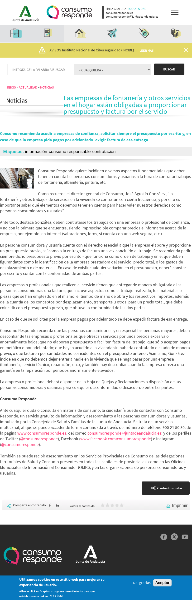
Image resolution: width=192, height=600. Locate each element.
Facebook (163, 536)
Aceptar (162, 584)
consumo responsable (70, 151)
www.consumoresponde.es (41, 433)
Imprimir (179, 505)
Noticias (47, 87)
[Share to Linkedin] (57, 505)
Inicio (11, 87)
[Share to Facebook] (50, 505)
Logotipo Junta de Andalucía (24, 12)
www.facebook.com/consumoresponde (115, 438)
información (36, 151)
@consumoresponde (39, 438)
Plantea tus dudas (169, 488)
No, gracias (142, 584)
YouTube (185, 536)
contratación (103, 151)
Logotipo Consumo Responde (69, 12)
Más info (56, 597)
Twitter (174, 536)
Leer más (146, 50)
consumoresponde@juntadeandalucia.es (124, 433)
